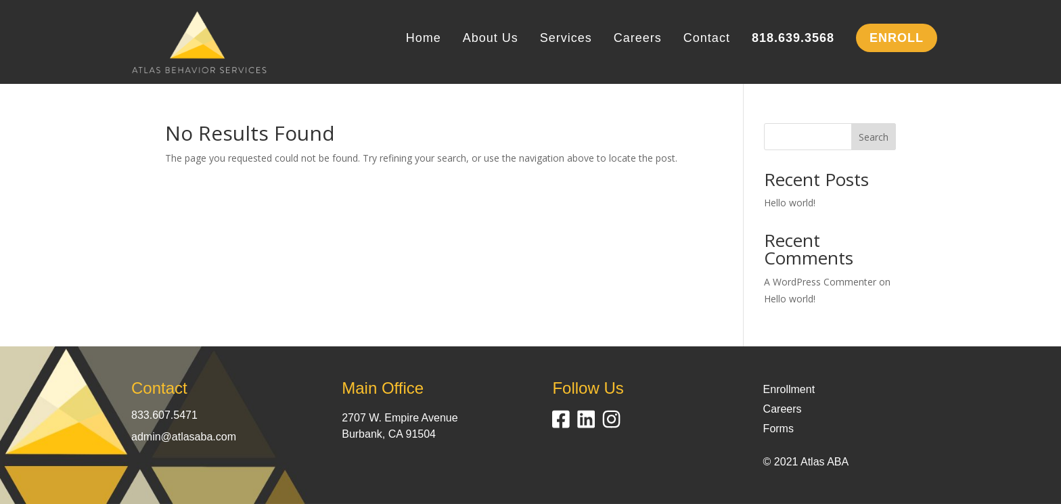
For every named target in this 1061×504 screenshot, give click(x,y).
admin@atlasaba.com (183, 436)
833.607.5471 (164, 415)
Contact (706, 39)
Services (566, 39)
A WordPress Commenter (820, 281)
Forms (778, 428)
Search (873, 137)
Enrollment (789, 389)
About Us (490, 39)
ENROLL (897, 38)
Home (423, 39)
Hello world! (789, 202)
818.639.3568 (793, 39)
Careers (638, 39)
